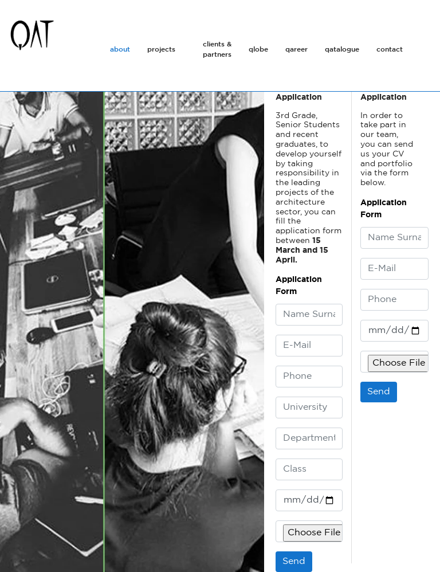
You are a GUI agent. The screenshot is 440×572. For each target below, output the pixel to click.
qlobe (258, 49)
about (120, 49)
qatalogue (342, 49)
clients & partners (217, 49)
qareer (296, 49)
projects (161, 49)
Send (378, 391)
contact (389, 49)
